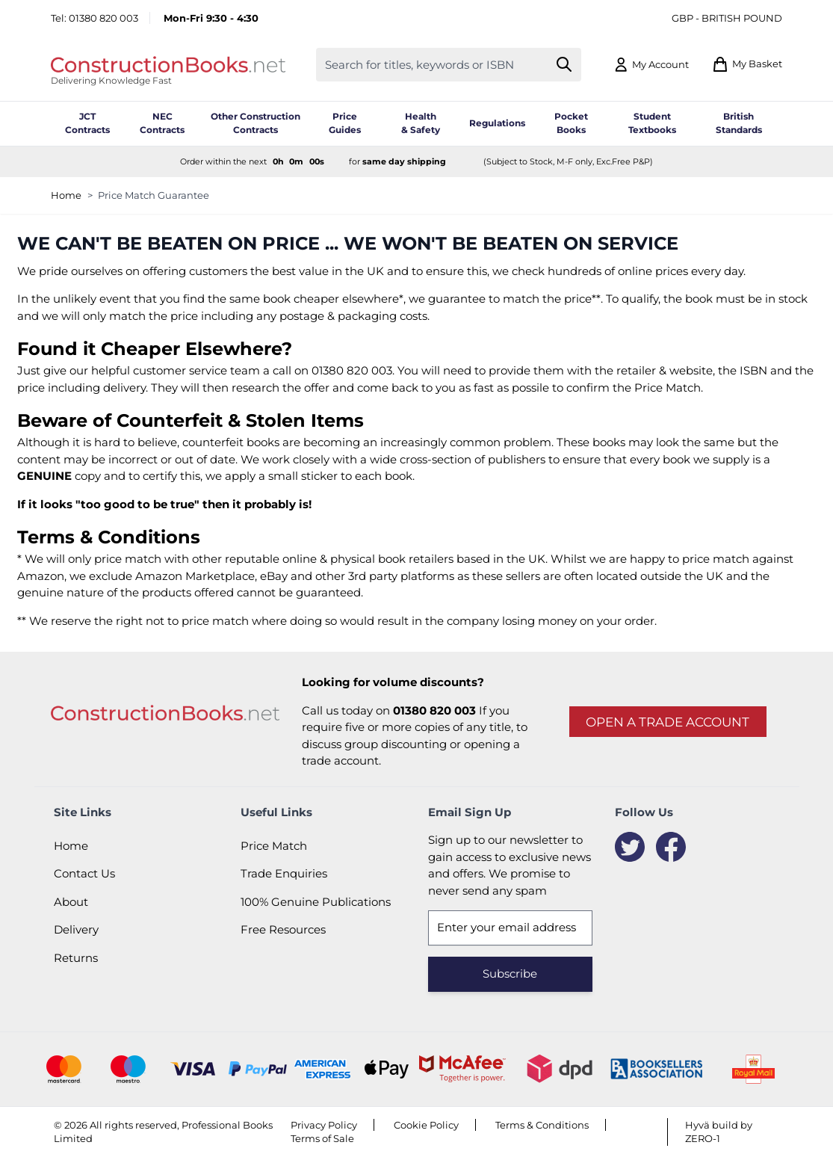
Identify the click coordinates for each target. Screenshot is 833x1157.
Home (66, 195)
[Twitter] (630, 847)
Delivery (76, 929)
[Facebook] (671, 847)
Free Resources (283, 929)
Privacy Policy (324, 1125)
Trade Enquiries (284, 873)
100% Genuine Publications (316, 902)
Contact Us (84, 873)
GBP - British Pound (727, 18)
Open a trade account (667, 722)
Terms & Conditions (542, 1125)
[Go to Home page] (168, 64)
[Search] (564, 64)
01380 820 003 (103, 18)
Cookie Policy (426, 1125)
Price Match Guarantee (153, 195)
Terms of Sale (322, 1138)
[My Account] (651, 64)
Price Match (274, 846)
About (71, 902)
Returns (76, 958)
